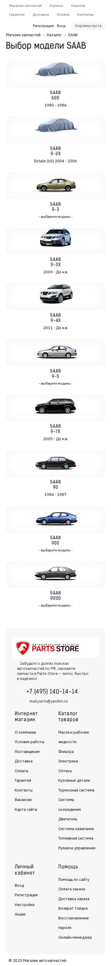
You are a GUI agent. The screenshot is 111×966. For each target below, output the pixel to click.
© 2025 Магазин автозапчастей (37, 960)
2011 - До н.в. (55, 327)
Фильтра (66, 751)
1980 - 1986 (55, 105)
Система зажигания (76, 828)
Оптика (65, 770)
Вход (61, 25)
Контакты (85, 14)
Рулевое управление (77, 848)
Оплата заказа (71, 889)
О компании (25, 732)
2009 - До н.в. (55, 272)
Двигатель (67, 818)
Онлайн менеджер (75, 937)
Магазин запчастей (25, 5)
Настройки (25, 904)
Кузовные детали (74, 780)
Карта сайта (26, 809)
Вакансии (23, 799)
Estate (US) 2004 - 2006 (55, 161)
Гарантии (17, 14)
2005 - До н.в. (55, 438)
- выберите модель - (55, 216)
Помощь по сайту (73, 879)
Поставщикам (27, 751)
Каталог (56, 5)
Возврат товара (73, 908)
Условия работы (29, 741)
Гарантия (23, 780)
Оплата (63, 14)
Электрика (68, 761)
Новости (78, 5)
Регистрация (43, 25)
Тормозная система (76, 790)
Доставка (41, 14)
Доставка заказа (73, 898)
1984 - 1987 (55, 494)
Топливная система (75, 838)
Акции (20, 914)
